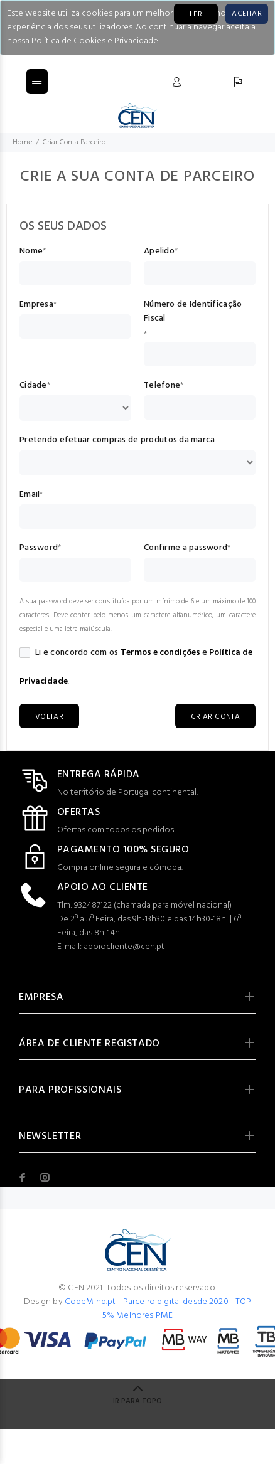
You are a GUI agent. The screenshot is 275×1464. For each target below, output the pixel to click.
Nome (31, 251)
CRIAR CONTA (215, 717)
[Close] (246, 14)
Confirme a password (185, 548)
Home (22, 142)
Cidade (33, 386)
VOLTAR (49, 717)
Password (38, 548)
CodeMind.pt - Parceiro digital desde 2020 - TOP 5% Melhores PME (158, 1309)
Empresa (36, 305)
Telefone (162, 386)
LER (196, 14)
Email (29, 495)
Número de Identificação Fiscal (193, 312)
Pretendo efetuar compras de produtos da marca (117, 440)
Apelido (159, 251)
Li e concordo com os (69, 653)
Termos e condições (160, 652)
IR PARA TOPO (137, 1401)
